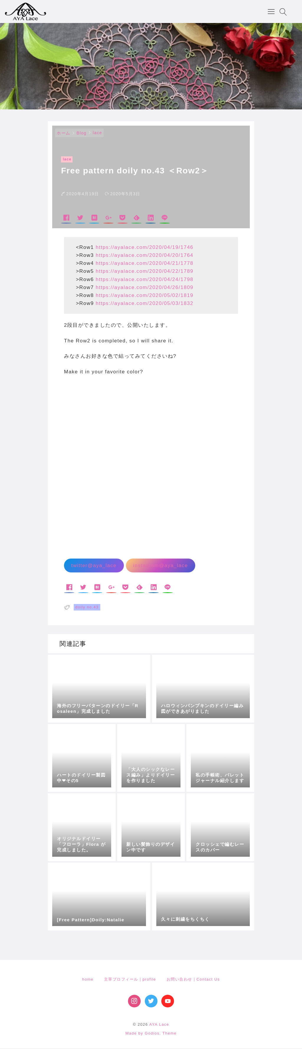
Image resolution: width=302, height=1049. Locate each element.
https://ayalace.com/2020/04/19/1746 (144, 248)
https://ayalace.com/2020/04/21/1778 (144, 264)
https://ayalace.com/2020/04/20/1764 (144, 256)
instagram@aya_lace (160, 566)
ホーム (63, 133)
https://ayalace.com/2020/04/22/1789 (144, 272)
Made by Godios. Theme (151, 1034)
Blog (82, 133)
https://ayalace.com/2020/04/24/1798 (144, 280)
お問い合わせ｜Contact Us (193, 980)
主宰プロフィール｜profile (130, 980)
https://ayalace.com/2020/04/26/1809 (144, 288)
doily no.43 (87, 607)
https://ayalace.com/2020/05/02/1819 (144, 296)
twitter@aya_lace (93, 566)
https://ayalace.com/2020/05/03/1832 (144, 304)
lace (97, 133)
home (87, 980)
